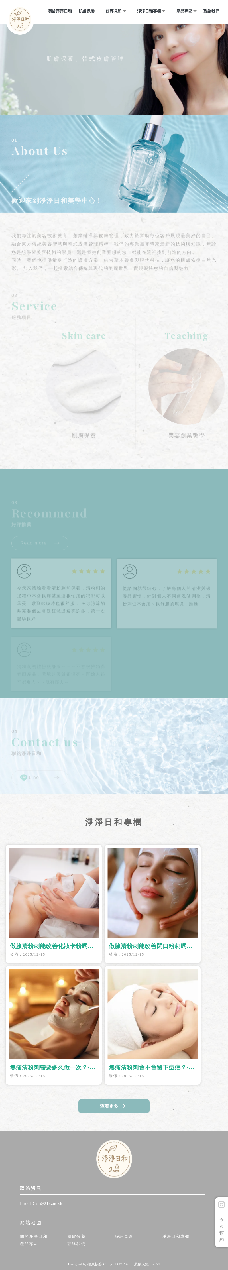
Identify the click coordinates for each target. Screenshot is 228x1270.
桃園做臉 (85, 1254)
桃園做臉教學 (150, 1254)
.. (132, 1264)
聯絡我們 (211, 11)
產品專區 (184, 11)
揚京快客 (94, 1264)
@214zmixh (51, 1204)
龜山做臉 (105, 1254)
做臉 (69, 1254)
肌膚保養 (87, 11)
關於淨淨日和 (60, 11)
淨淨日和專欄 (149, 11)
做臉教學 (125, 1254)
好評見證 (114, 11)
